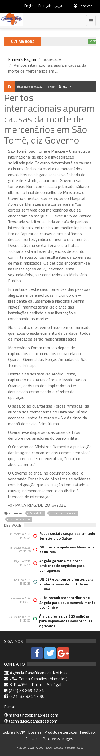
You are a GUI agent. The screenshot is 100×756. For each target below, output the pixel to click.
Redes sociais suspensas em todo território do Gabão (67, 536)
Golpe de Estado (20, 519)
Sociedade (36, 513)
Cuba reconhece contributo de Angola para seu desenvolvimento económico (67, 602)
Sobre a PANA (14, 732)
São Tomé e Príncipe (64, 513)
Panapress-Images (58, 738)
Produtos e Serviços (61, 732)
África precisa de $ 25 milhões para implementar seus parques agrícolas (65, 621)
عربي (58, 5)
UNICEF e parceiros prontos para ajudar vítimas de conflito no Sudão (66, 584)
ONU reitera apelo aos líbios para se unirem (66, 549)
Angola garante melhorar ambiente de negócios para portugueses (62, 565)
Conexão (83, 6)
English (30, 5)
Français (45, 5)
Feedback (88, 732)
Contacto (32, 738)
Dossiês (34, 732)
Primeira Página (22, 59)
